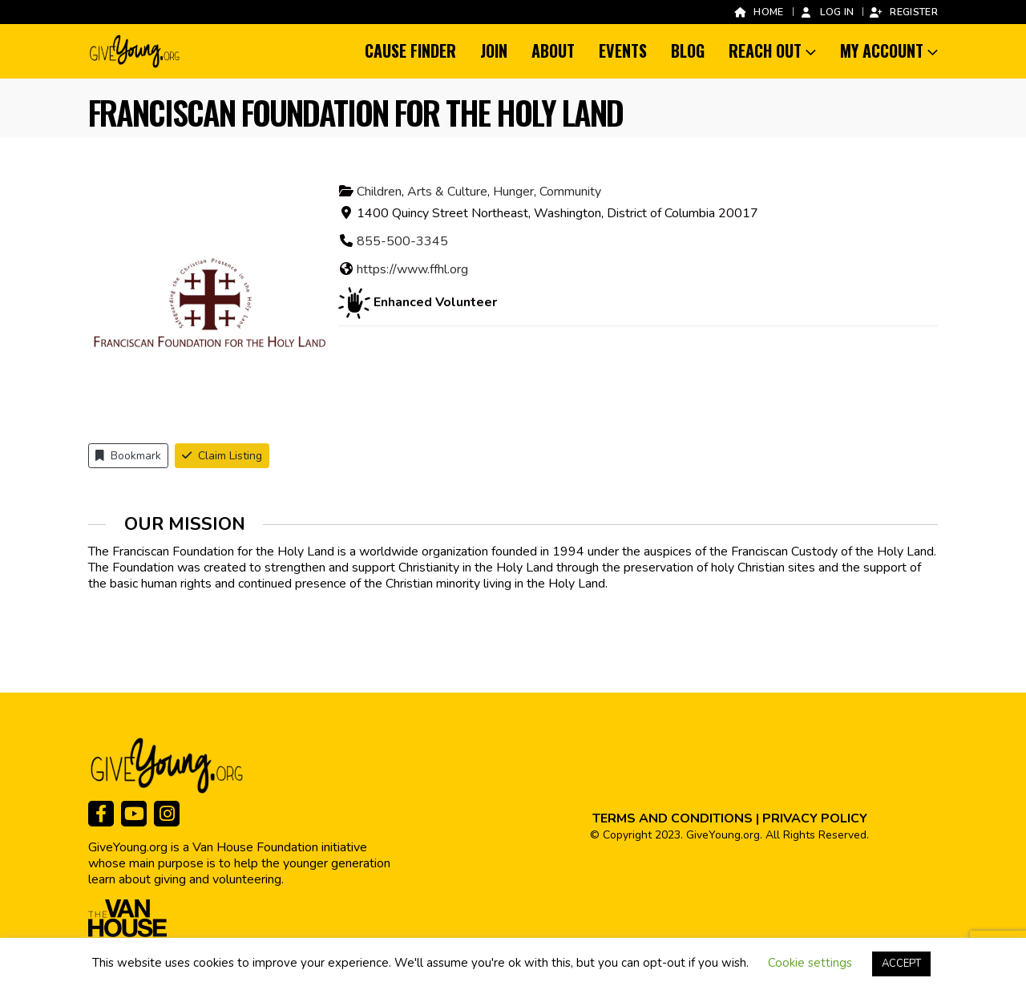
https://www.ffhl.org (412, 269)
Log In (826, 11)
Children (379, 191)
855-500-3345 (402, 241)
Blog (688, 50)
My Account (881, 50)
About (553, 50)
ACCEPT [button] (901, 963)
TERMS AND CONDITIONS (672, 818)
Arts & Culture (447, 191)
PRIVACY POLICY (814, 818)
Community (570, 191)
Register (903, 11)
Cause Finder (410, 50)
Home (758, 11)
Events (623, 50)
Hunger (513, 191)
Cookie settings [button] (810, 963)
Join (493, 50)
